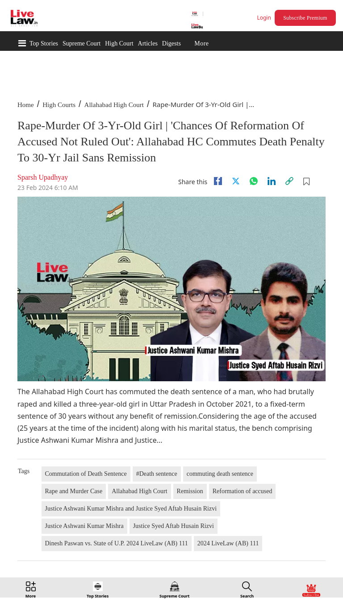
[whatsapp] (254, 181)
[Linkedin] (272, 181)
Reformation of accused (242, 491)
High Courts (58, 104)
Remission (190, 491)
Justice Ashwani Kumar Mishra (84, 526)
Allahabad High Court (114, 104)
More (201, 43)
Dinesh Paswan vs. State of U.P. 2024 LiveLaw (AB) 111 (116, 543)
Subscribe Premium (305, 18)
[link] (289, 181)
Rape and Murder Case (74, 491)
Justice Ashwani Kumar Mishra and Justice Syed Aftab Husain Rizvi (131, 508)
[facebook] (218, 181)
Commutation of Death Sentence (86, 473)
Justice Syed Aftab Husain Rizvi (173, 526)
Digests (171, 43)
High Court (119, 43)
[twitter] (236, 181)
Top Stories (43, 43)
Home (25, 104)
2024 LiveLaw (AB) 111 (228, 543)
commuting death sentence (220, 473)
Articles (148, 43)
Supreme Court (81, 43)
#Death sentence (156, 473)
